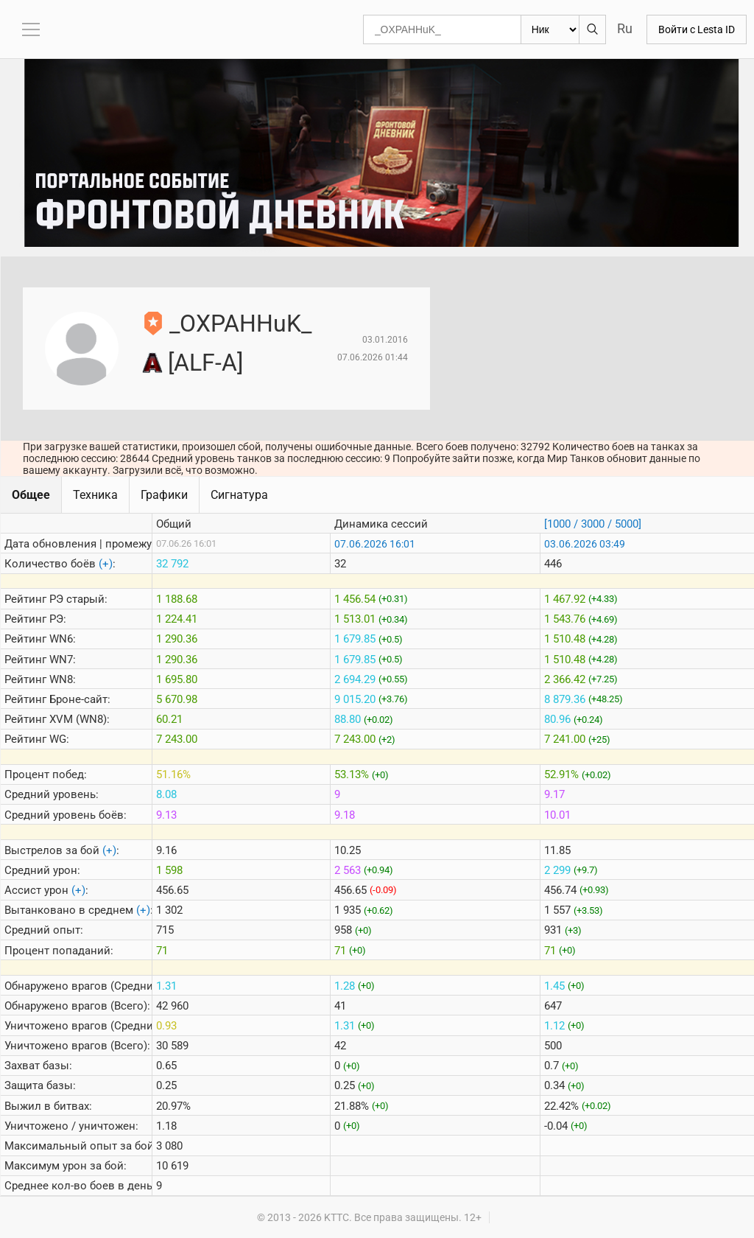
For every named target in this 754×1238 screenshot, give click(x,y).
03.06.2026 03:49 (584, 544)
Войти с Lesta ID (696, 29)
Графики (164, 495)
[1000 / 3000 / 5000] (592, 524)
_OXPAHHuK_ (240, 324)
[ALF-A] (205, 363)
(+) (106, 563)
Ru (625, 28)
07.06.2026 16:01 (374, 544)
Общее (31, 495)
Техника (95, 495)
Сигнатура (239, 495)
